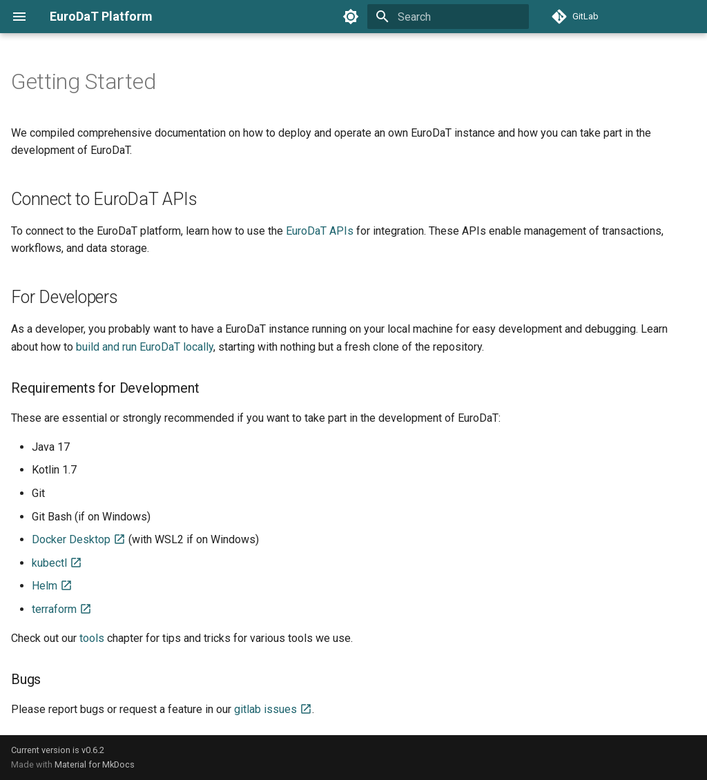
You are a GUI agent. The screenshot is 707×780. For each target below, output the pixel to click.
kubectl (57, 562)
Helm (52, 585)
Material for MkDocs (95, 764)
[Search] (448, 16)
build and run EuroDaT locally (144, 346)
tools (91, 638)
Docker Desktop (79, 539)
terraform (62, 609)
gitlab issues (273, 709)
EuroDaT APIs (320, 230)
